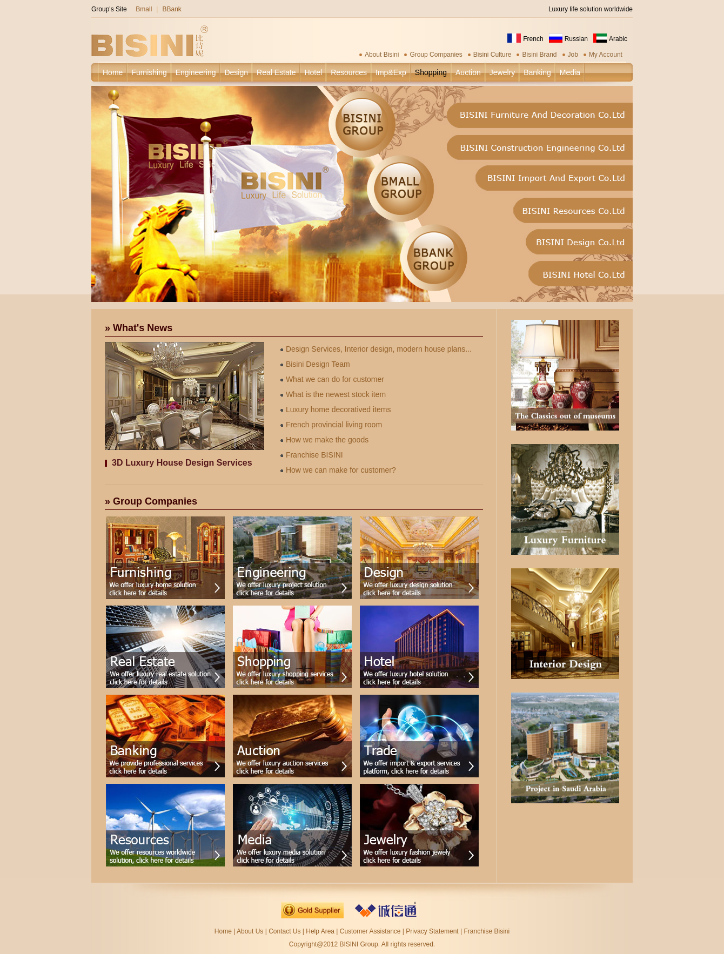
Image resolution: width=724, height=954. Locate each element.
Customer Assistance (370, 931)
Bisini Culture (492, 54)
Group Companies (436, 54)
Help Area (321, 931)
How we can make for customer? (338, 470)
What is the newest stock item (333, 394)
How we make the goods (324, 439)
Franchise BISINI (311, 455)
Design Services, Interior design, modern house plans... (376, 349)
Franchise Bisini (487, 931)
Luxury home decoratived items (335, 409)
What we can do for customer (332, 379)
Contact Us (284, 931)
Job (573, 54)
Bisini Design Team (315, 364)
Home (223, 931)
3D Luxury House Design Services (182, 462)
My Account (605, 54)
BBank (171, 9)
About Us (250, 931)
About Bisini (382, 54)
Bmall (144, 9)
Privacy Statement (432, 931)
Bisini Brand (539, 54)
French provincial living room (331, 424)
